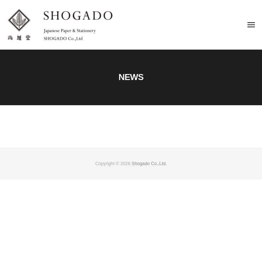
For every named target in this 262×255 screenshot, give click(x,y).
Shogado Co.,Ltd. (149, 163)
